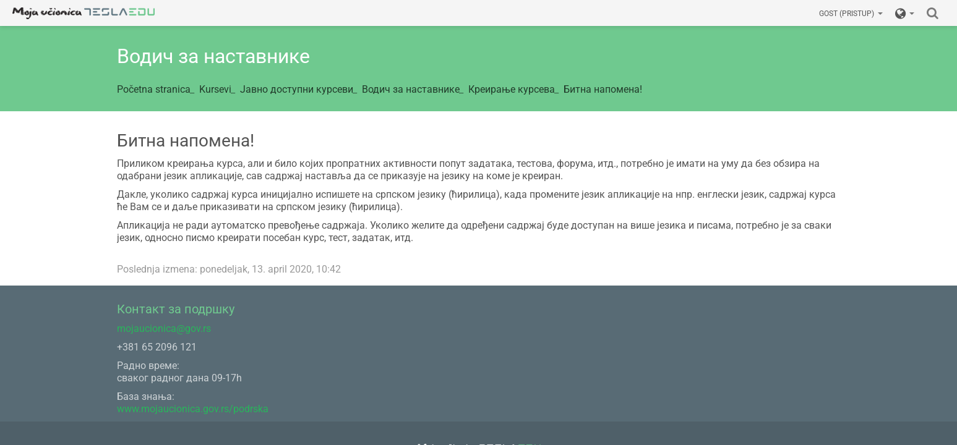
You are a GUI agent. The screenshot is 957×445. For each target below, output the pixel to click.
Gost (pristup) (851, 13)
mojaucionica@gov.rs (164, 328)
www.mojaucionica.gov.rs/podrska (192, 409)
